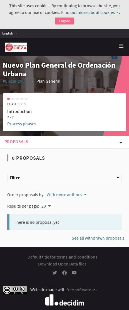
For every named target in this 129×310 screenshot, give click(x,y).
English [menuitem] (7, 33)
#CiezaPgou (16, 81)
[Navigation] (121, 46)
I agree (64, 20)
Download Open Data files (62, 264)
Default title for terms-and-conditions (62, 257)
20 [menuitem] (43, 206)
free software (81, 289)
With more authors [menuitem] (64, 194)
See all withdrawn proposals (98, 238)
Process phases (21, 123)
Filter (64, 177)
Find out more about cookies (90, 12)
